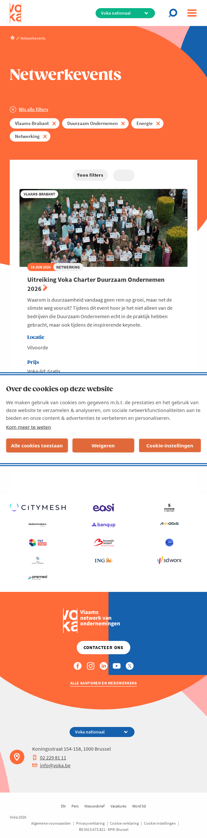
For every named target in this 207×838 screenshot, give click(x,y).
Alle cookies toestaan (37, 445)
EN (63, 806)
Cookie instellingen (160, 823)
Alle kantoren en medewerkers (103, 683)
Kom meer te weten (28, 426)
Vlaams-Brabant (32, 123)
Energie (144, 123)
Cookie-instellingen (169, 445)
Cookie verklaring (124, 823)
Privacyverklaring (90, 823)
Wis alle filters (33, 109)
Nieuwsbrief (94, 806)
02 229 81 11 (49, 757)
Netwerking (27, 136)
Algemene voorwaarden (51, 823)
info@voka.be (51, 765)
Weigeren (103, 445)
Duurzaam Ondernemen (92, 123)
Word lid (139, 806)
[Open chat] (175, 13)
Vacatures (118, 806)
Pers (75, 806)
